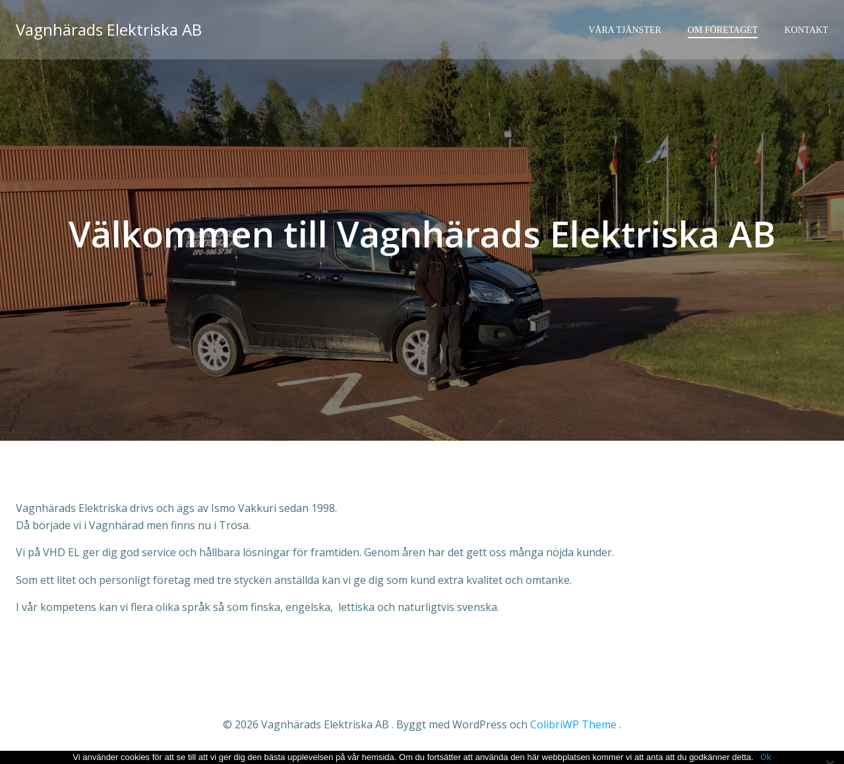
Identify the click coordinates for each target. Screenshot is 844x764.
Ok (765, 757)
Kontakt (806, 30)
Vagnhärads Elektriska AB (109, 29)
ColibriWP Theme (573, 724)
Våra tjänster (624, 30)
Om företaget (723, 30)
